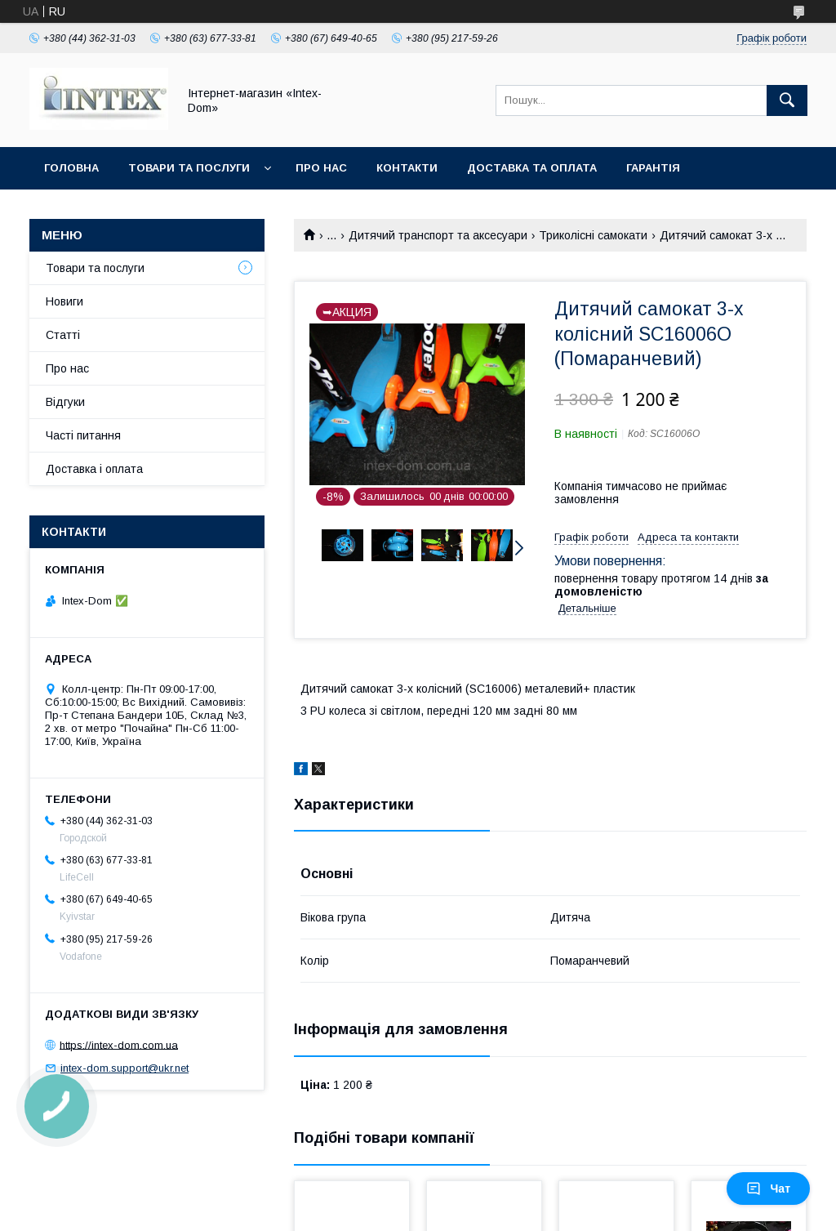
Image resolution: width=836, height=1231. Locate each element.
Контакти (407, 168)
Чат (768, 1188)
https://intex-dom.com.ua (119, 1044)
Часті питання (83, 435)
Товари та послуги (189, 168)
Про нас (321, 168)
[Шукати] (787, 100)
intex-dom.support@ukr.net (124, 1068)
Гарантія (653, 168)
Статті (63, 334)
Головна (71, 168)
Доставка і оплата (94, 468)
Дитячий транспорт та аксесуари (438, 235)
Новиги (64, 301)
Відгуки (65, 401)
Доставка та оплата (532, 168)
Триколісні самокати (593, 235)
